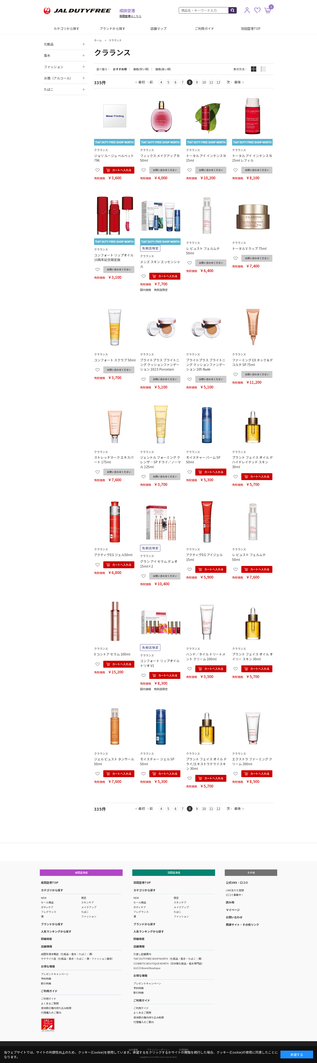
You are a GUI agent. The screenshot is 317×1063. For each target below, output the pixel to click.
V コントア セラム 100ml (112, 654)
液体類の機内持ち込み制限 (56, 1008)
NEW (43, 898)
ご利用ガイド (204, 28)
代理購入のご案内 (51, 1012)
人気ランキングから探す (56, 931)
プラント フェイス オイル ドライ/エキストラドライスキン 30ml (206, 764)
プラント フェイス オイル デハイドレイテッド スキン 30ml (252, 462)
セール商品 (47, 902)
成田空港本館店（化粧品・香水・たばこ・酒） (67, 954)
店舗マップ (158, 28)
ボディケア (47, 907)
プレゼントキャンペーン (55, 974)
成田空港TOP (49, 882)
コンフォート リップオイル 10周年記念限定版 (113, 257)
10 (204, 82)
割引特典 (46, 983)
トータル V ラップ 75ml (249, 248)
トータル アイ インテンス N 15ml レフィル (252, 158)
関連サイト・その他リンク (242, 924)
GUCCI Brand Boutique (146, 968)
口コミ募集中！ (235, 895)
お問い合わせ (234, 917)
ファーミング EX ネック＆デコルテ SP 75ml (252, 362)
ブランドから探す (112, 28)
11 (211, 82)
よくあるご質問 (50, 1003)
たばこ (85, 912)
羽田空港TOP (250, 28)
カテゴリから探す (66, 28)
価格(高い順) (163, 69)
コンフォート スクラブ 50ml (114, 360)
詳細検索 (46, 939)
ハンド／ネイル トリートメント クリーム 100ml (205, 656)
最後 (237, 82)
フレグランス (48, 912)
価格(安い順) (141, 69)
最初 (141, 82)
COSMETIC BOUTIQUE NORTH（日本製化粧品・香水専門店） (168, 963)
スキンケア (87, 902)
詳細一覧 (263, 69)
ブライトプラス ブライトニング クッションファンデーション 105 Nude (205, 365)
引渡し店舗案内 (142, 954)
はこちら (130, 16)
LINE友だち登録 (235, 890)
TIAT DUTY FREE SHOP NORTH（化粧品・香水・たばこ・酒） (168, 958)
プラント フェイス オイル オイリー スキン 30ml (252, 656)
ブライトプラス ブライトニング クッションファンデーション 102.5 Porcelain (159, 365)
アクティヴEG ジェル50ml (113, 554)
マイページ (233, 910)
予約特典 (46, 978)
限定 (83, 898)
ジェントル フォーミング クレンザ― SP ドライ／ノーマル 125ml (160, 462)
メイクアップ (88, 907)
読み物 (230, 902)
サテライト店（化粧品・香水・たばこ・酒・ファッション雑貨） (77, 958)
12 (218, 82)
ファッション (88, 916)
